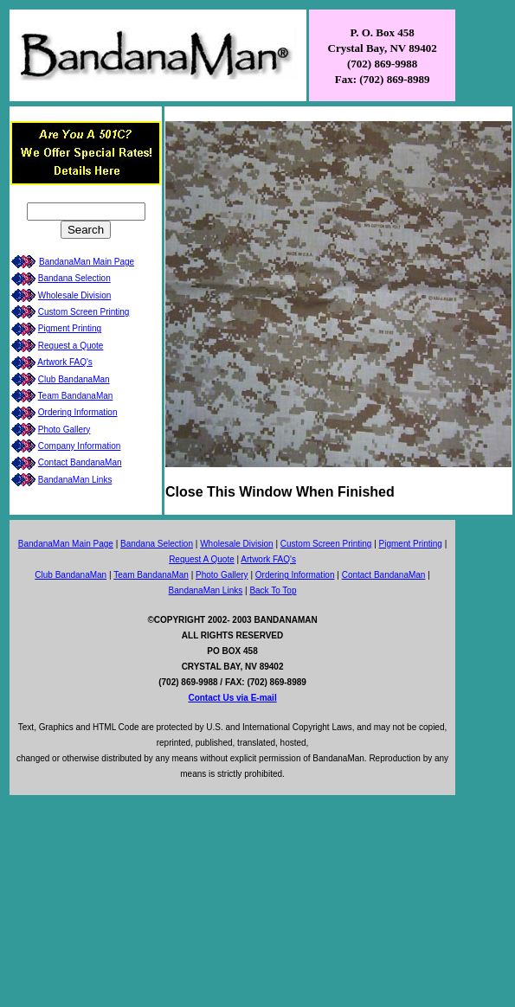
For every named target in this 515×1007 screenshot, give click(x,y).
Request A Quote (202, 559)
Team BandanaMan (75, 396)
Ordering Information (78, 412)
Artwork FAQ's (65, 362)
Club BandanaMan (74, 379)
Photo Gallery (64, 429)
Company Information (79, 446)
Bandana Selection (74, 278)
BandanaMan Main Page (86, 261)
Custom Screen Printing (84, 312)
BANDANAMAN (285, 620)
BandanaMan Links (75, 479)
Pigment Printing (69, 328)
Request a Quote (71, 345)
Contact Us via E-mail (232, 697)
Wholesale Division (74, 295)
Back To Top (272, 590)
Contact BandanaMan (80, 462)
